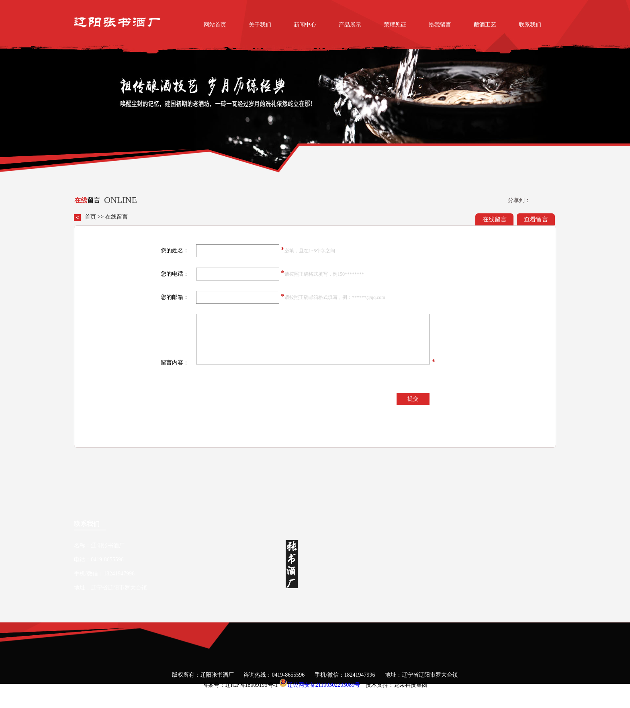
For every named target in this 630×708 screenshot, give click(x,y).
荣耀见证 (395, 25)
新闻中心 (305, 25)
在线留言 (495, 219)
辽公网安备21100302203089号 (323, 685)
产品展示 (350, 25)
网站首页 (215, 25)
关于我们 (260, 25)
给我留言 (440, 25)
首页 (90, 217)
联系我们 (530, 25)
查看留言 (536, 219)
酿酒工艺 (485, 25)
